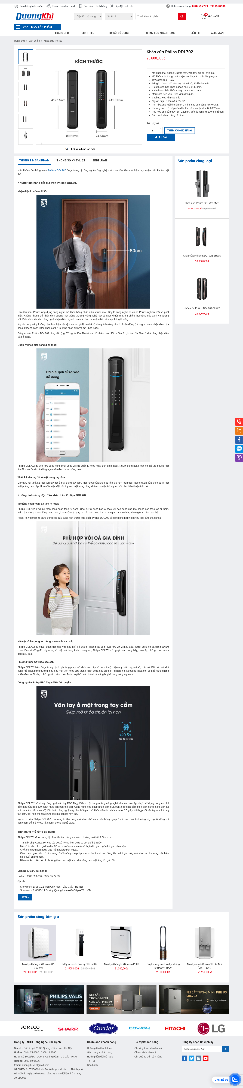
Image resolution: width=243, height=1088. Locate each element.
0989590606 (218, 6)
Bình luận (100, 154)
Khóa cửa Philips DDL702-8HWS (202, 302)
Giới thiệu (98, 26)
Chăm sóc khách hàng (166, 26)
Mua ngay (161, 131)
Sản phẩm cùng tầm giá (38, 910)
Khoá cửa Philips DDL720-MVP (202, 196)
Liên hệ (197, 26)
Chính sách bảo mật (145, 1046)
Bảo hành (92, 1058)
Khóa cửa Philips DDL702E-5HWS (202, 249)
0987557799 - (201, 6)
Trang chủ (74, 26)
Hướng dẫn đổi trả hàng (100, 1050)
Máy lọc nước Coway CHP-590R (80, 958)
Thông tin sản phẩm (34, 154)
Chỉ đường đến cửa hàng (148, 1050)
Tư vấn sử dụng (126, 26)
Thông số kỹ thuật (71, 154)
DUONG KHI (95, 1085)
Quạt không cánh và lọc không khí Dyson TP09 (163, 960)
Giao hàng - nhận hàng (99, 1046)
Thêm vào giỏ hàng (179, 124)
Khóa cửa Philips (53, 34)
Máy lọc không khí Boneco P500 (121, 958)
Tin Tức (91, 1054)
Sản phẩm (34, 34)
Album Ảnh (219, 26)
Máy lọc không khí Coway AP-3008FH (38, 960)
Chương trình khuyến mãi (148, 1042)
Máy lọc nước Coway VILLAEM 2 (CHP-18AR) (204, 960)
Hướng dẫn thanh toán (99, 1042)
